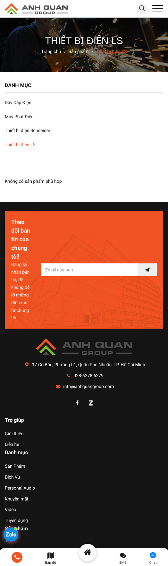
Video (10, 509)
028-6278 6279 (88, 375)
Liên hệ (12, 444)
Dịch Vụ (12, 477)
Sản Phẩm (15, 466)
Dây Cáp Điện (18, 102)
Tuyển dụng (16, 520)
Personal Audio (20, 488)
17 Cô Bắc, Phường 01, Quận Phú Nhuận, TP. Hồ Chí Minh (88, 364)
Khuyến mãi (16, 499)
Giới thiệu (14, 434)
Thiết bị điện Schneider (27, 130)
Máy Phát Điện (19, 116)
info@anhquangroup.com (88, 386)
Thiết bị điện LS (20, 144)
